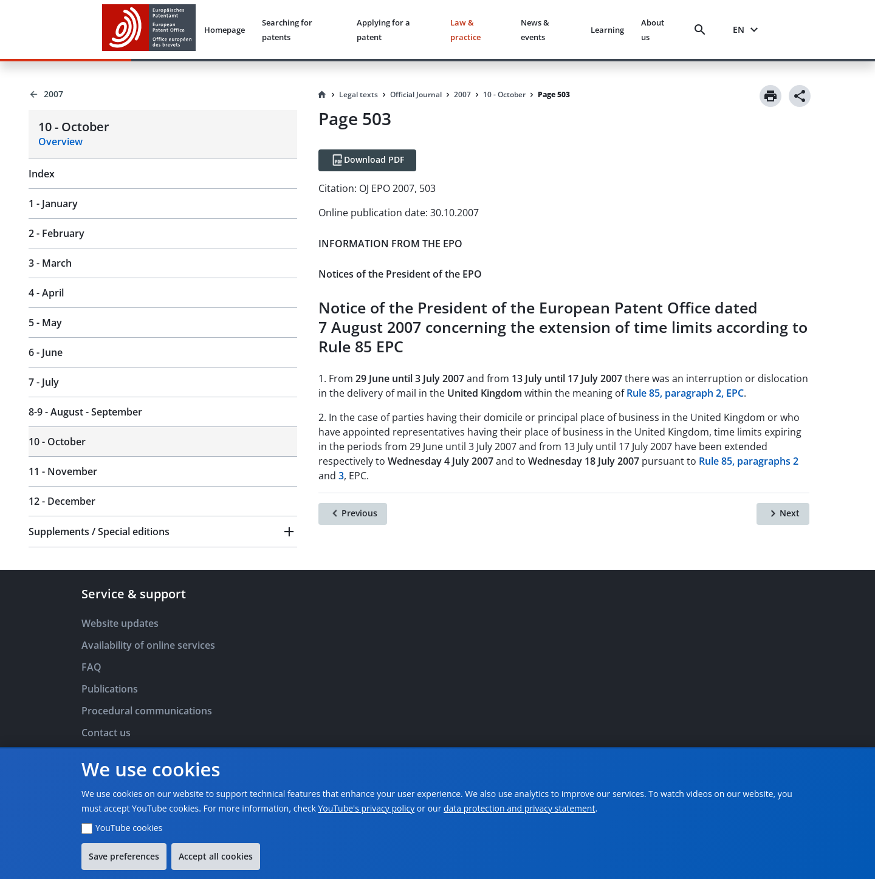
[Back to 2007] (163, 94)
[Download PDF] (367, 160)
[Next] (783, 514)
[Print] (770, 96)
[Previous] (352, 514)
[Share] (800, 96)
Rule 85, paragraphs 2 (748, 461)
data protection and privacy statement (519, 808)
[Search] (702, 29)
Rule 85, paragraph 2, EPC (685, 393)
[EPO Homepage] (149, 29)
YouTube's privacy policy (366, 808)
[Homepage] (322, 95)
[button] (163, 531)
